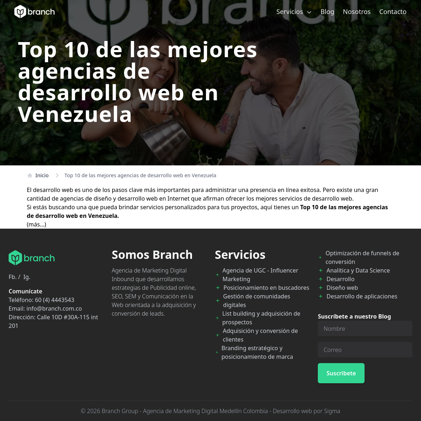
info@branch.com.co (54, 308)
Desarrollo (340, 279)
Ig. (27, 277)
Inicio (38, 175)
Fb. (13, 277)
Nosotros (357, 11)
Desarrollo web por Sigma (306, 411)
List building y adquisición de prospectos (261, 318)
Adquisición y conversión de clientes (260, 335)
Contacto (393, 11)
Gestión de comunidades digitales (256, 300)
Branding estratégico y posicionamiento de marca (257, 352)
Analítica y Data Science (358, 270)
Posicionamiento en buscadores (267, 288)
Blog (327, 11)
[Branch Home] (34, 11)
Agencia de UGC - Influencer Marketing (260, 274)
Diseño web (342, 288)
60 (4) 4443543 (54, 300)
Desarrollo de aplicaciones (361, 296)
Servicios (294, 11)
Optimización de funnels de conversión (362, 257)
